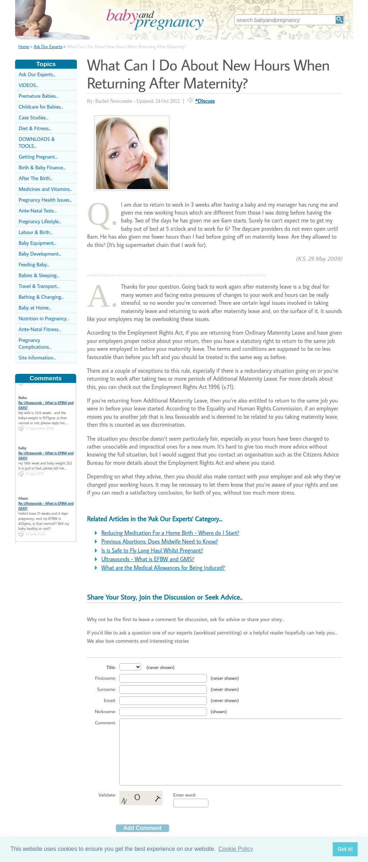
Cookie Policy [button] (235, 849)
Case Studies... (33, 117)
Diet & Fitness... (35, 128)
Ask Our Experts (48, 46)
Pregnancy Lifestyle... (40, 221)
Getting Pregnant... (38, 156)
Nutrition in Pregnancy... (44, 318)
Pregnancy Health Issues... (45, 199)
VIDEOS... (28, 85)
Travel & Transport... (39, 286)
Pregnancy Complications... (35, 343)
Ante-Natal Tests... (37, 210)
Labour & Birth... (35, 232)
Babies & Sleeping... (39, 275)
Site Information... (37, 357)
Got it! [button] (345, 849)
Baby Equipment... (37, 242)
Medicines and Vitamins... (45, 188)
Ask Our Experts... (37, 74)
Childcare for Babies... (41, 106)
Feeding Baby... (34, 264)
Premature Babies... (38, 95)
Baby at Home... (35, 307)
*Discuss (205, 100)
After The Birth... (35, 178)
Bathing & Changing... (41, 296)
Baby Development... (40, 253)
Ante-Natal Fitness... (40, 329)
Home (23, 46)
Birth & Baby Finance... (42, 167)
